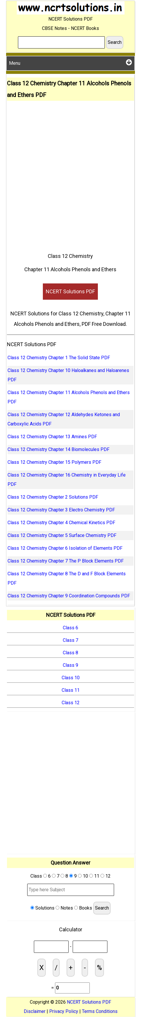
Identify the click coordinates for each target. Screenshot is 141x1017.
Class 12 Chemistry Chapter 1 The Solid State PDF (59, 357)
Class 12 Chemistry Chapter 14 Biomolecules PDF (58, 449)
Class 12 (71, 702)
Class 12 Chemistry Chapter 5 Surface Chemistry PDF (62, 535)
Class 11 (71, 690)
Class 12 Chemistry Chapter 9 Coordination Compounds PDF (69, 596)
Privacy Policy (63, 1011)
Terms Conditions (100, 1011)
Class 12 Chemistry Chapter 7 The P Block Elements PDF (66, 561)
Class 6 (70, 627)
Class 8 (70, 652)
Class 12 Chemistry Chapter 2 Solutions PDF (53, 497)
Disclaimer (34, 1011)
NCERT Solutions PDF (70, 291)
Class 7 (70, 640)
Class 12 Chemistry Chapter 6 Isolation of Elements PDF (65, 548)
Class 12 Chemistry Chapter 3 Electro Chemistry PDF (61, 510)
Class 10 (71, 677)
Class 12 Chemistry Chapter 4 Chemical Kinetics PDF (61, 522)
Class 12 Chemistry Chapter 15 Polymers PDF (54, 462)
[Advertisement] (70, 174)
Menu (70, 62)
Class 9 (70, 665)
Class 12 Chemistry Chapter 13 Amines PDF (52, 436)
